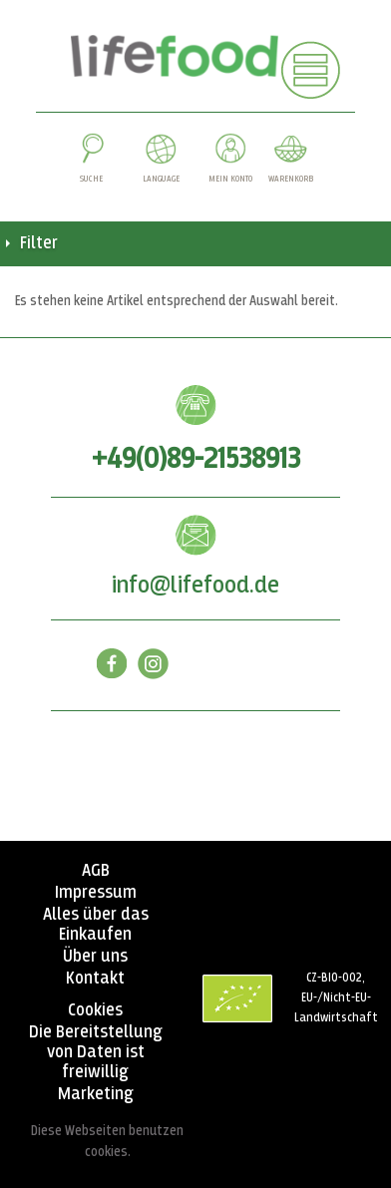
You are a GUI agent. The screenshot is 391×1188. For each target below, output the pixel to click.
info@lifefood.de (195, 586)
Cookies (95, 1010)
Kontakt (95, 979)
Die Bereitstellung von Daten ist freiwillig (96, 1052)
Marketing (96, 1094)
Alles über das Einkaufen (96, 925)
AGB (96, 871)
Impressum (96, 893)
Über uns (95, 957)
